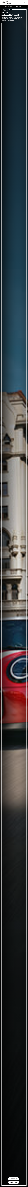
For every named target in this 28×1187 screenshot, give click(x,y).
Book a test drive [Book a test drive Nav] (8, 6)
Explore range (14, 1179)
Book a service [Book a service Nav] (19, 6)
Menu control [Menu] (24, 2)
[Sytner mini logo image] (6, 2)
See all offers (13, 1182)
